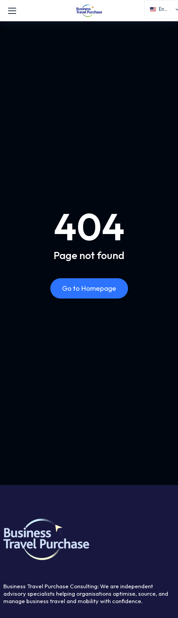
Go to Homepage (89, 288)
